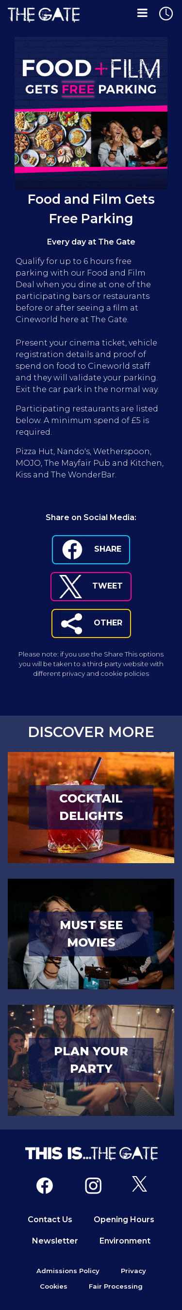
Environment (124, 1240)
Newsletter (55, 1240)
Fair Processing (116, 1286)
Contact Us (50, 1219)
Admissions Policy (67, 1271)
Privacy (133, 1271)
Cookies (53, 1286)
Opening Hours (124, 1219)
